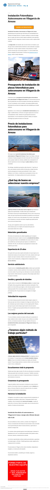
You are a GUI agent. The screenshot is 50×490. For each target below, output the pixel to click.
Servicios (19, 5)
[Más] (27, 6)
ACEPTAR (25, 489)
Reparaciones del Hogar (14, 4)
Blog (24, 5)
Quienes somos (12, 5)
